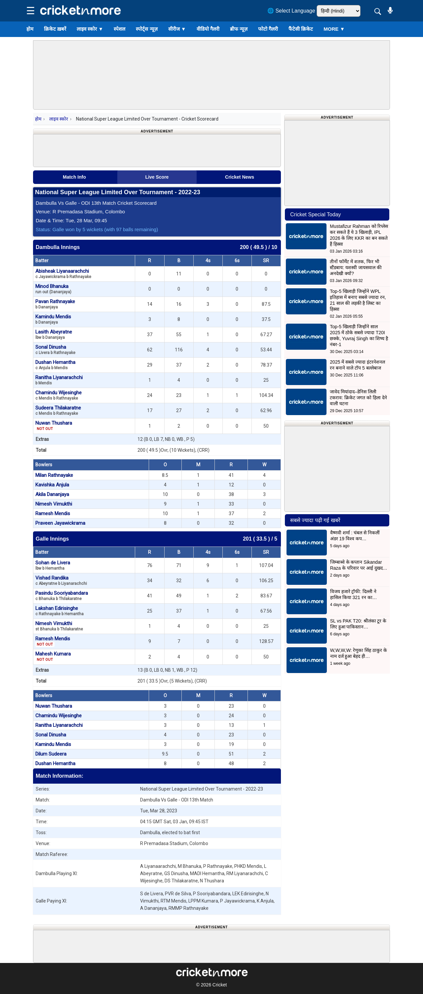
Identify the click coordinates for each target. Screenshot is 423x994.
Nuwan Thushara (53, 425)
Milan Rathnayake (54, 475)
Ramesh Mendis (52, 513)
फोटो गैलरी (268, 29)
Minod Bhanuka (53, 288)
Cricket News (239, 177)
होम (29, 29)
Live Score (157, 177)
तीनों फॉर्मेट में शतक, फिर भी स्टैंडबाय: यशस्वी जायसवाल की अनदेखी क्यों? (356, 267)
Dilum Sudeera (50, 754)
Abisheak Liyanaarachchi (63, 273)
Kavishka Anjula (52, 485)
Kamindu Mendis (53, 319)
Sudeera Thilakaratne (58, 410)
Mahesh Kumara (53, 656)
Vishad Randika (61, 580)
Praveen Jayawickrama (60, 523)
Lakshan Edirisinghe (59, 610)
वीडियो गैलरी (208, 29)
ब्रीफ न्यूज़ (239, 29)
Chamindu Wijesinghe (58, 395)
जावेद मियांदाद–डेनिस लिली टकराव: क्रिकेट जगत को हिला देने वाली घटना (358, 397)
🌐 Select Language (291, 11)
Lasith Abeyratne (53, 334)
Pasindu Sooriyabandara (61, 595)
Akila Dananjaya (52, 494)
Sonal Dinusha (55, 349)
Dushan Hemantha (55, 364)
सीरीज (177, 29)
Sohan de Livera (52, 565)
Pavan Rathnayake (55, 304)
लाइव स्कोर (90, 29)
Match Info (74, 177)
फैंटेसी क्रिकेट (300, 29)
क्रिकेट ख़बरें (55, 29)
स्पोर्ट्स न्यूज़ (146, 29)
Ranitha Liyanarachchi (59, 379)
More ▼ (334, 29)
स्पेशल (119, 29)
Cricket (219, 984)
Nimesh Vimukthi (53, 504)
